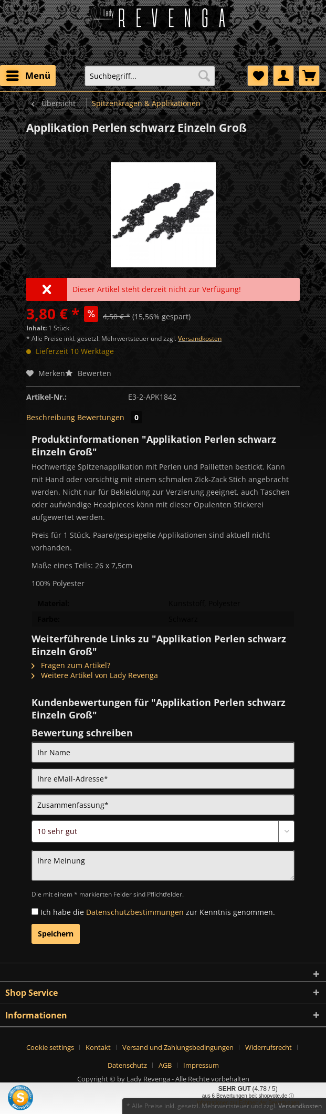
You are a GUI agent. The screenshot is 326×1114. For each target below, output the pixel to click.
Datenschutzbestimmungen (135, 912)
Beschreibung (50, 417)
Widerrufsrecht (268, 1047)
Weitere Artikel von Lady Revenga (94, 675)
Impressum (201, 1065)
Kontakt (98, 1047)
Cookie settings (50, 1047)
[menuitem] (28, 75)
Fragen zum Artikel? (70, 665)
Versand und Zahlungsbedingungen (178, 1047)
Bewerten (88, 373)
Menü (28, 74)
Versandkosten (200, 338)
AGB (165, 1065)
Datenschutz (127, 1065)
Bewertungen (109, 417)
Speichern (55, 934)
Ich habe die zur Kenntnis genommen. (157, 912)
